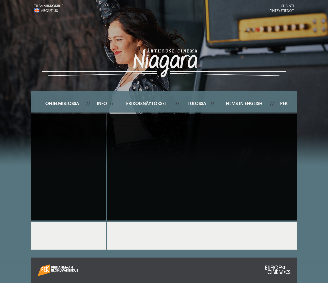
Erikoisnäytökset (146, 103)
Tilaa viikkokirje (48, 5)
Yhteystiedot (282, 10)
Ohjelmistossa (62, 103)
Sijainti (287, 5)
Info (102, 103)
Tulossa (197, 103)
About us (49, 10)
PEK (284, 103)
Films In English (244, 103)
